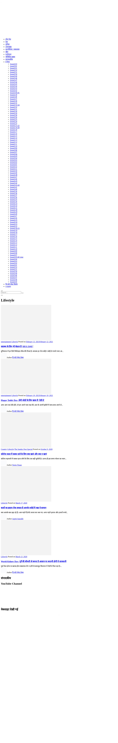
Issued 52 (13, 70)
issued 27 (13, 216)
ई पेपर (7, 62)
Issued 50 (13, 74)
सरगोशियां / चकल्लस (12, 49)
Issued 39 (13, 95)
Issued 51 (13, 72)
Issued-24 (13, 222)
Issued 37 (13, 99)
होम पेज (8, 39)
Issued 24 (13, 121)
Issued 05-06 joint (16, 257)
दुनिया (7, 44)
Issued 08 (13, 150)
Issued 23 (13, 124)
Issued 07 (13, 152)
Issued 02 (13, 163)
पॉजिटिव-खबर (10, 57)
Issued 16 (13, 134)
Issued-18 (13, 232)
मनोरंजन (8, 54)
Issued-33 (13, 204)
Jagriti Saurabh (17, 519)
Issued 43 (13, 89)
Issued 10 (13, 146)
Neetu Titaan (17, 465)
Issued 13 (13, 140)
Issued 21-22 (14, 126)
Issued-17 (13, 234)
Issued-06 (13, 154)
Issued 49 (13, 76)
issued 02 (13, 66)
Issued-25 (13, 220)
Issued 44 (13, 87)
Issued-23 (13, 224)
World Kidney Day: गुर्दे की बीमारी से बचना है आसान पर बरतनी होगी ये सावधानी (33, 561)
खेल (6, 52)
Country (4, 449)
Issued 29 (13, 113)
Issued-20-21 (15, 228)
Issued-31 (13, 208)
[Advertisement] (59, 20)
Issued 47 (13, 80)
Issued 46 (13, 82)
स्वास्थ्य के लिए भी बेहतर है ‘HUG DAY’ (17, 346)
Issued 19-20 (14, 128)
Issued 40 (13, 189)
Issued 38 (13, 193)
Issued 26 (13, 117)
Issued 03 (13, 64)
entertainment (6, 342)
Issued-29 (13, 212)
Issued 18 (13, 130)
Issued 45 (13, 84)
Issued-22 (13, 226)
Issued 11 (13, 144)
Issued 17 (13, 132)
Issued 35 (13, 103)
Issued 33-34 (14, 105)
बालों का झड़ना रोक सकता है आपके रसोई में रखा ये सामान (23, 508)
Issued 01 (13, 68)
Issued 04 (13, 158)
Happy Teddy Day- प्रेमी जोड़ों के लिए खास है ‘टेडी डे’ (22, 400)
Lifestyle (14, 342)
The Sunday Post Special (23, 449)
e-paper (8, 286)
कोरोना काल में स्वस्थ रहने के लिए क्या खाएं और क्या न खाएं (24, 454)
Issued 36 (13, 101)
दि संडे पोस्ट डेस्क (18, 357)
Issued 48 (13, 78)
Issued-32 (13, 206)
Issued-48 (13, 175)
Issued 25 (13, 119)
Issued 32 (13, 107)
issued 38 (13, 97)
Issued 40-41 (14, 93)
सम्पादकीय (9, 59)
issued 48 (13, 276)
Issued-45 (13, 181)
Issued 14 (13, 138)
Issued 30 (13, 111)
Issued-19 (13, 230)
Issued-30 (13, 210)
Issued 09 (13, 148)
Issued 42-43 (14, 185)
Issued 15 (13, 136)
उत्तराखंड (8, 47)
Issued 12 (13, 142)
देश (6, 42)
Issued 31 (13, 109)
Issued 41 (13, 187)
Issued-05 (13, 156)
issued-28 (13, 214)
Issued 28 (13, 115)
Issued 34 (13, 202)
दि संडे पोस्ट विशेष (11, 284)
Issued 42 (13, 91)
